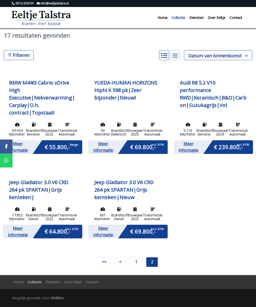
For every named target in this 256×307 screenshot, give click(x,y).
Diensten (196, 17)
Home (163, 17)
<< (104, 262)
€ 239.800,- (228, 147)
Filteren (19, 55)
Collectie (178, 17)
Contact (236, 17)
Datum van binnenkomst (218, 56)
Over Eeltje (217, 17)
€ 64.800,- (57, 231)
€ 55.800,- (57, 147)
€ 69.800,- (143, 147)
